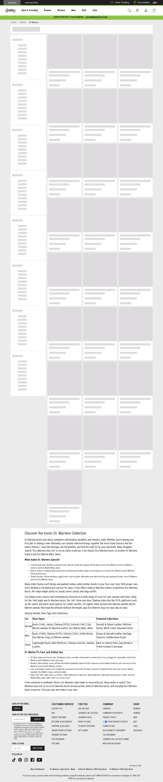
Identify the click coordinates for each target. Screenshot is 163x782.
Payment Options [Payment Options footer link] (59, 735)
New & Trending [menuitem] (27, 10)
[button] (155, 2)
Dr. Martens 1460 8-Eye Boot (121, 769)
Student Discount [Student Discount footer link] (86, 726)
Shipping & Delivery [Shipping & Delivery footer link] (60, 726)
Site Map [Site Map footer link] (56, 743)
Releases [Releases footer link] (137, 730)
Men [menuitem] (66, 10)
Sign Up (17, 708)
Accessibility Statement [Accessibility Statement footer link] (114, 730)
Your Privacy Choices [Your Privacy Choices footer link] (115, 722)
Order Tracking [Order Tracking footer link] (59, 717)
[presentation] (27, 10)
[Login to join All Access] (68, 17)
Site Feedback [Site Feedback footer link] (58, 739)
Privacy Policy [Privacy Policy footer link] (109, 717)
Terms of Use (32, 731)
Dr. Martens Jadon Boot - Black (62, 769)
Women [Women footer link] (136, 713)
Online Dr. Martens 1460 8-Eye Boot (92, 769)
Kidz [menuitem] (75, 10)
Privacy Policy (19, 733)
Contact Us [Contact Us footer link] (57, 708)
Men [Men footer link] (135, 717)
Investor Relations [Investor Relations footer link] (112, 743)
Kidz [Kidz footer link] (135, 722)
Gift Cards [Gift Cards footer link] (83, 730)
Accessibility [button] (141, 2)
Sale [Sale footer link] (135, 726)
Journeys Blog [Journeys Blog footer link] (85, 717)
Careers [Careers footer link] (107, 708)
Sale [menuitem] (84, 10)
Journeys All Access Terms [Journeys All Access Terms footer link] (116, 739)
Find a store (18, 743)
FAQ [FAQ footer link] (53, 713)
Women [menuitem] (55, 10)
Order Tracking (119, 2)
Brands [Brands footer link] (136, 708)
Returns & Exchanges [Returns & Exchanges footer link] (62, 722)
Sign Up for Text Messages (25, 714)
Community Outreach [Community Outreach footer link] (113, 713)
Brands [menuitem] (43, 10)
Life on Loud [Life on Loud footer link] (83, 708)
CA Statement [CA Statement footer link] (109, 735)
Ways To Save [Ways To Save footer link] (84, 722)
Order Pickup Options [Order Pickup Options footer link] (62, 730)
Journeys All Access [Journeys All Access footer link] (88, 713)
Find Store (37, 748)
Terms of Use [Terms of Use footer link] (109, 726)
